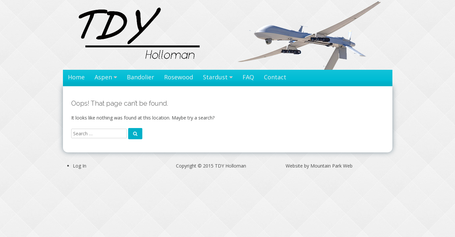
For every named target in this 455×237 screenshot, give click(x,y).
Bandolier (140, 77)
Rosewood (178, 77)
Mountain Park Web (331, 166)
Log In (79, 166)
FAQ (248, 77)
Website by (319, 166)
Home (76, 77)
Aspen (103, 77)
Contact (275, 77)
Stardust (215, 77)
